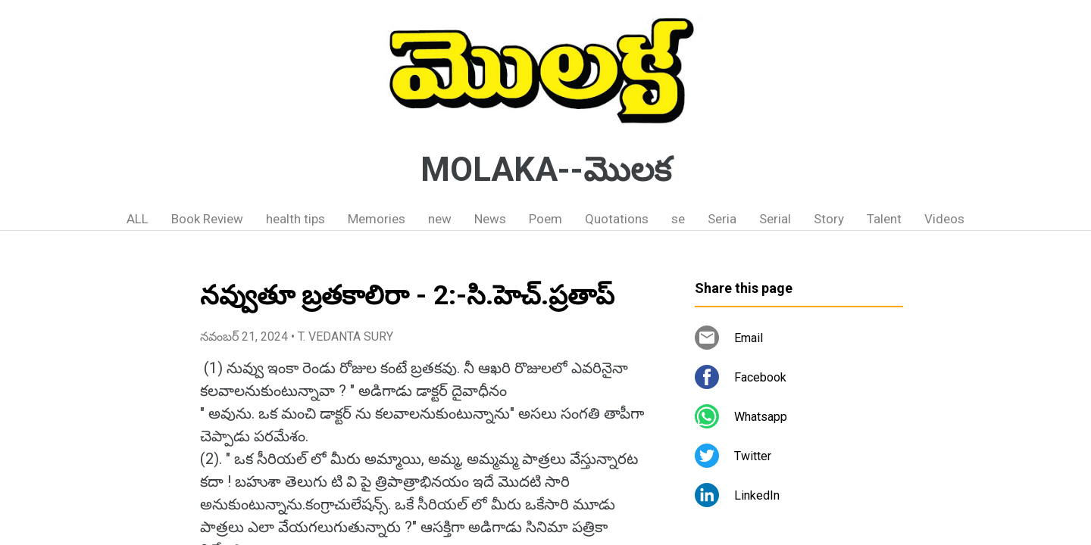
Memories (376, 218)
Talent (884, 218)
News (490, 218)
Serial (775, 218)
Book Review (207, 218)
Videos (944, 218)
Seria (722, 218)
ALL (137, 218)
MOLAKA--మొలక (545, 169)
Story (829, 218)
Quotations (617, 218)
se (678, 218)
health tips (295, 218)
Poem (545, 218)
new (440, 218)
